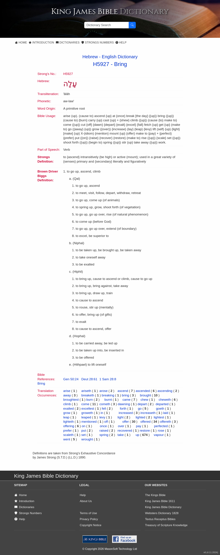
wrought (87, 439)
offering (68, 426)
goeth (160, 408)
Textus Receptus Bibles (160, 519)
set (83, 435)
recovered (125, 430)
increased (126, 413)
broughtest (71, 399)
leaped (86, 417)
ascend (123, 391)
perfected (161, 426)
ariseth (86, 391)
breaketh (87, 395)
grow (66, 413)
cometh (105, 404)
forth (123, 408)
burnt (108, 399)
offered (145, 421)
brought (145, 395)
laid (165, 413)
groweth (87, 413)
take (121, 435)
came (126, 399)
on (83, 426)
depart (142, 404)
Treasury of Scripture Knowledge (166, 525)
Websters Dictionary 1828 (161, 513)
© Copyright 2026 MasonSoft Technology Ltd (109, 548)
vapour (159, 435)
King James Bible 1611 (160, 501)
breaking (108, 395)
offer (125, 421)
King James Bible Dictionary (163, 507)
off (106, 421)
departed (162, 404)
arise (66, 391)
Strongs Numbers (97, 42)
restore (145, 430)
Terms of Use (88, 513)
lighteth (68, 421)
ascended (143, 391)
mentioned (89, 421)
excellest (87, 408)
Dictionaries (68, 42)
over (121, 426)
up (137, 435)
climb (67, 404)
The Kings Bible (155, 495)
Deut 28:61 (89, 379)
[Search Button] (132, 25)
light (121, 417)
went (66, 439)
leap (66, 417)
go (139, 408)
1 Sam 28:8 (108, 379)
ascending (164, 391)
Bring (120, 64)
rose (161, 430)
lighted (140, 417)
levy (102, 417)
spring (104, 435)
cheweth (165, 399)
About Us (86, 501)
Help (121, 42)
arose (104, 391)
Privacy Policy (89, 519)
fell (104, 408)
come (85, 404)
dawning (124, 404)
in (102, 413)
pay (138, 426)
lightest (159, 417)
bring (125, 395)
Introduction (41, 42)
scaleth (68, 435)
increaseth (148, 413)
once (103, 426)
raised (104, 430)
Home (21, 42)
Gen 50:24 (71, 379)
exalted (68, 408)
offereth (165, 421)
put (83, 430)
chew (144, 399)
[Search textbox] (106, 25)
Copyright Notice (90, 525)
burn (89, 399)
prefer (67, 430)
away (67, 395)
